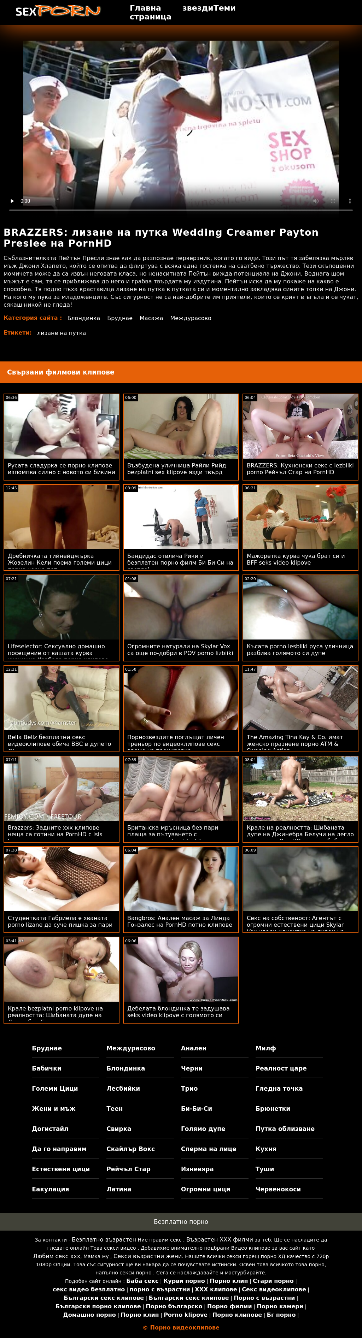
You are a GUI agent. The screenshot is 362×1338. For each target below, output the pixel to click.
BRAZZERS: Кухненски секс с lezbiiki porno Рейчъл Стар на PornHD (300, 469)
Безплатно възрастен (104, 1239)
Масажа (151, 318)
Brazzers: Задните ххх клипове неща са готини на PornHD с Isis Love (55, 834)
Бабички (46, 1068)
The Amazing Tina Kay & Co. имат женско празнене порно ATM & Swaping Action (295, 744)
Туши (265, 1169)
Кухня (266, 1149)
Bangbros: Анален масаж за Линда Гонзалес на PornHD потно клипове (179, 921)
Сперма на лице (209, 1149)
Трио (189, 1088)
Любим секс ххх (57, 1256)
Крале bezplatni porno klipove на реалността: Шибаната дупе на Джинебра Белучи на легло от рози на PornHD (61, 1018)
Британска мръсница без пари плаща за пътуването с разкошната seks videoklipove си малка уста (175, 837)
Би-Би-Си (196, 1108)
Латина (119, 1189)
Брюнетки (273, 1108)
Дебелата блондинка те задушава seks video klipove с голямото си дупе (178, 1015)
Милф (266, 1048)
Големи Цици (55, 1088)
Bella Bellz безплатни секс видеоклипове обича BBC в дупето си (59, 744)
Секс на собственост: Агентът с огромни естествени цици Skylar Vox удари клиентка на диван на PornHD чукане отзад (295, 928)
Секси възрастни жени (147, 1256)
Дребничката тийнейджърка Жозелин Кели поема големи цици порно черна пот (60, 563)
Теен (114, 1108)
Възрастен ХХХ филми (219, 1239)
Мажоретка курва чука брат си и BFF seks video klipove (296, 559)
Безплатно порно (181, 1221)
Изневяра (197, 1169)
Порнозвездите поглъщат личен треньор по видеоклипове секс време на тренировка (175, 744)
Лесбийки (123, 1088)
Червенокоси (278, 1189)
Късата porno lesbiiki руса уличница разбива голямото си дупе (300, 649)
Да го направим (59, 1149)
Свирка (118, 1128)
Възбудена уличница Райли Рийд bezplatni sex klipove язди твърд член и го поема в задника (176, 472)
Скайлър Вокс (130, 1149)
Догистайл (50, 1128)
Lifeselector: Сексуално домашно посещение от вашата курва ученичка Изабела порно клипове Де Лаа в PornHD (58, 656)
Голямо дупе (203, 1128)
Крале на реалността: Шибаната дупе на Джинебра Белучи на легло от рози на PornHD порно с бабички (300, 834)
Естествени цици (61, 1169)
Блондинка (83, 318)
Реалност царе (281, 1068)
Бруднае (120, 318)
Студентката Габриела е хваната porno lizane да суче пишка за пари (60, 921)
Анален (193, 1048)
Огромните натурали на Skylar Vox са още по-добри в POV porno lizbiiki (180, 649)
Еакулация (50, 1189)
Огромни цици (205, 1189)
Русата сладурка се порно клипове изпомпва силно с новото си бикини (61, 469)
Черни (192, 1068)
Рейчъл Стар (128, 1169)
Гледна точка (279, 1088)
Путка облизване (285, 1128)
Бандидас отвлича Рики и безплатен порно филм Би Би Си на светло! (180, 563)
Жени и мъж (53, 1108)
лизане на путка (61, 333)
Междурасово (190, 318)
